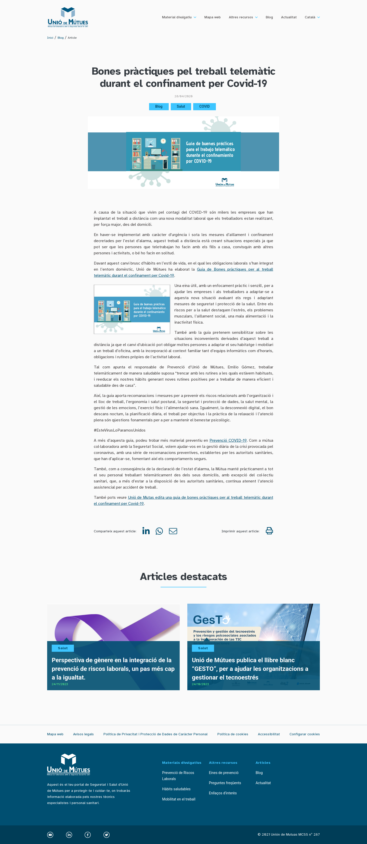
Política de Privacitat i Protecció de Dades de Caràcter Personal (155, 734)
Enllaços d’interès (223, 793)
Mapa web (212, 17)
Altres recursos (241, 17)
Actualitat (289, 17)
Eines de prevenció (224, 773)
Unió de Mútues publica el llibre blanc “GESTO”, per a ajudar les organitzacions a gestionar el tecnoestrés (250, 669)
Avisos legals (83, 734)
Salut (181, 106)
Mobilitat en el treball (178, 799)
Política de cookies (232, 734)
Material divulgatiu (177, 17)
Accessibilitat (269, 734)
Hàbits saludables (176, 789)
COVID (204, 106)
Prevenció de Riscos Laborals (178, 776)
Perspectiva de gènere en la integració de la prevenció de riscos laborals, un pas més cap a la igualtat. (113, 669)
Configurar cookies (305, 734)
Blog (269, 17)
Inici (50, 37)
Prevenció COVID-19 (228, 440)
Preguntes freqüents (225, 783)
